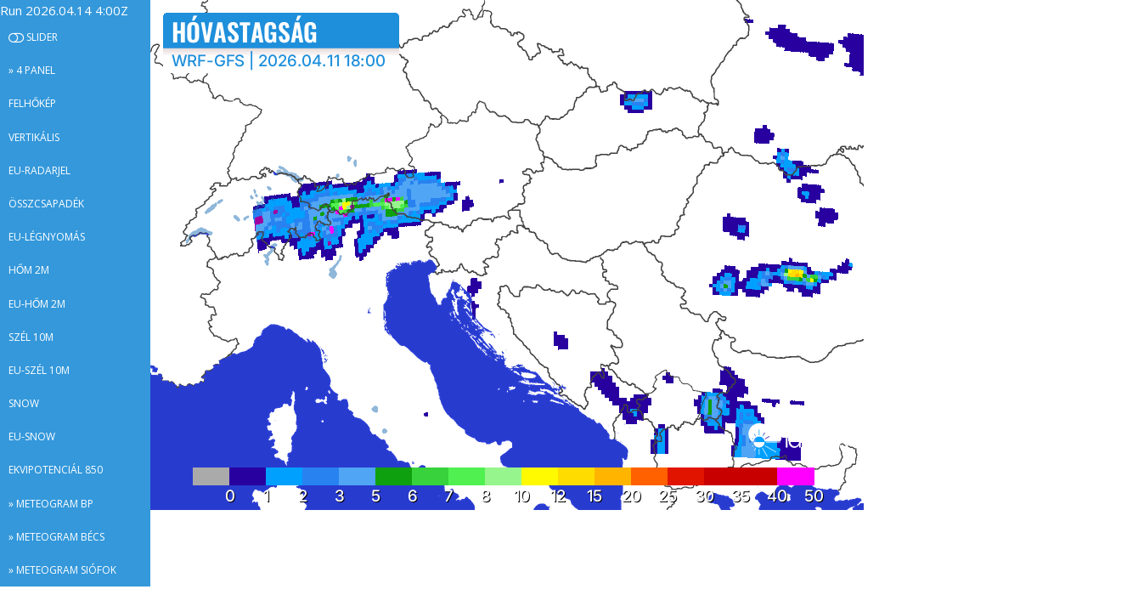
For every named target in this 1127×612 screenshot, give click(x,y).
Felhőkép (32, 103)
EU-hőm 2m (36, 304)
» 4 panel (31, 70)
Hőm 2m (28, 270)
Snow (23, 403)
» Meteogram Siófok (62, 570)
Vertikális (33, 137)
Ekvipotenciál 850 (55, 469)
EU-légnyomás (46, 237)
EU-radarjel (39, 170)
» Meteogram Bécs (56, 537)
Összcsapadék (46, 203)
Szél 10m (31, 337)
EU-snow (31, 436)
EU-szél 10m (39, 370)
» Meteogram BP (50, 503)
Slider (33, 37)
